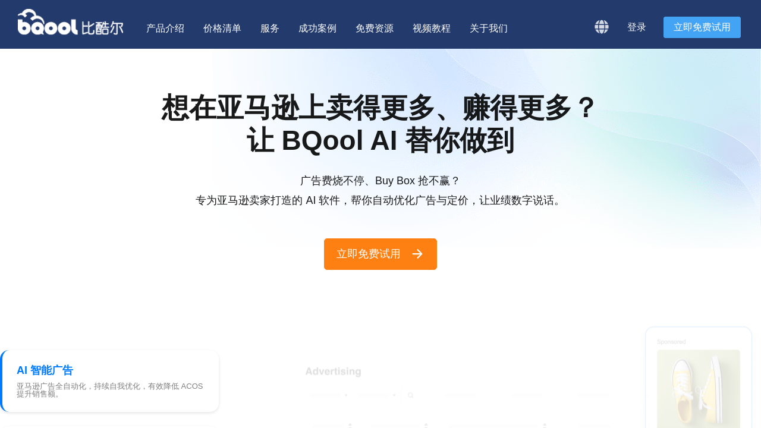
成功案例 (317, 28)
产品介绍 (165, 28)
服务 (269, 28)
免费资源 (375, 28)
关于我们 (489, 28)
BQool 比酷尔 (71, 22)
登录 (636, 27)
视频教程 (432, 28)
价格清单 (222, 28)
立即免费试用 (702, 27)
